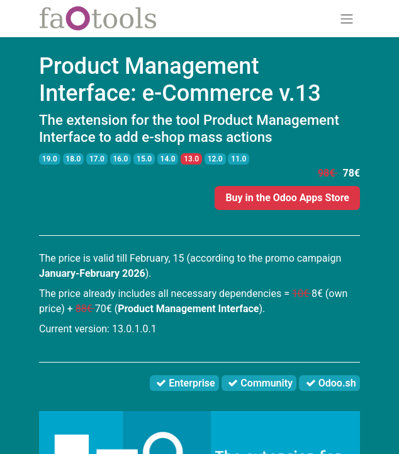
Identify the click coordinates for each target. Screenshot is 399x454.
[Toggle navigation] (347, 18)
